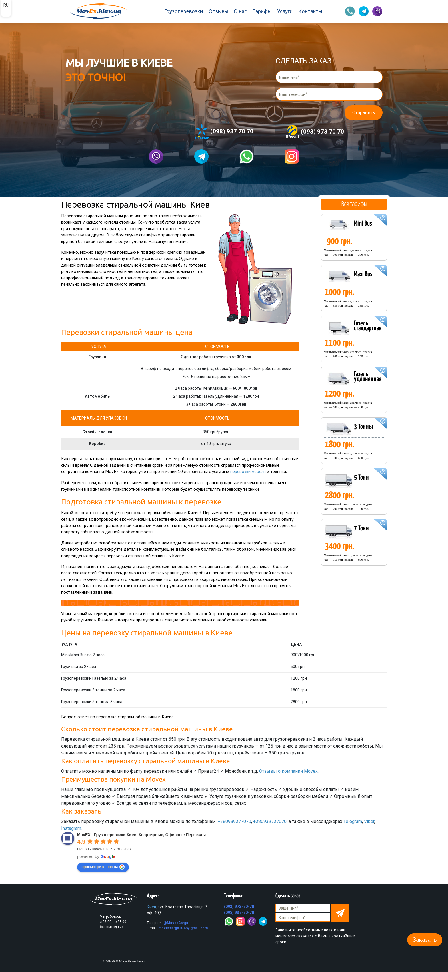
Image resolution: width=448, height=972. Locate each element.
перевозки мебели (248, 471)
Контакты (310, 11)
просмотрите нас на (103, 866)
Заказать (425, 939)
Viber (369, 821)
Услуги (285, 11)
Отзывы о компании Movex (288, 771)
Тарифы (261, 11)
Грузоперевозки (183, 11)
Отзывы (218, 11)
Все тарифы (354, 204)
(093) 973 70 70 (314, 132)
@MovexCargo (175, 923)
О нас (240, 11)
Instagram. (71, 828)
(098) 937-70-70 (239, 912)
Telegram (352, 821)
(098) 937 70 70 (224, 131)
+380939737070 (270, 821)
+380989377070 (234, 821)
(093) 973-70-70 (239, 906)
